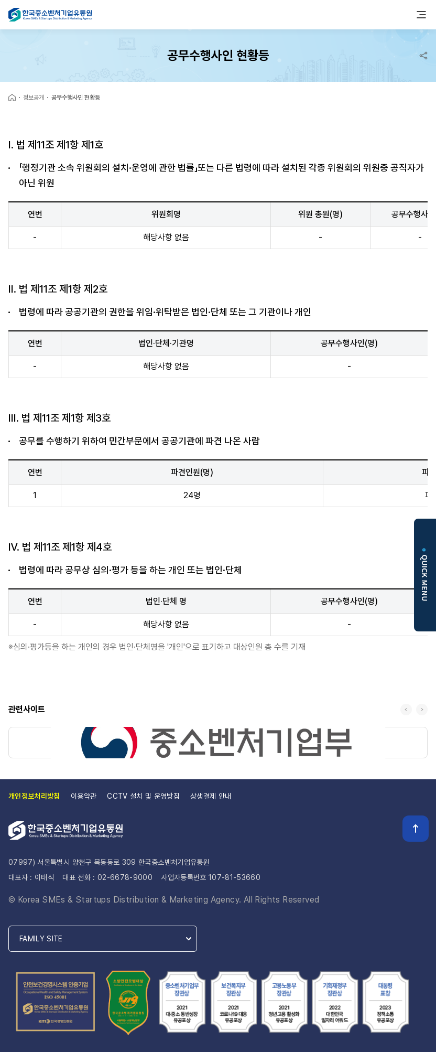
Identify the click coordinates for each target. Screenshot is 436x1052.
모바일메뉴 (421, 14)
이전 (406, 709)
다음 (422, 709)
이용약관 (83, 796)
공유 (423, 55)
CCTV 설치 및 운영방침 (143, 796)
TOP (415, 828)
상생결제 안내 (210, 796)
